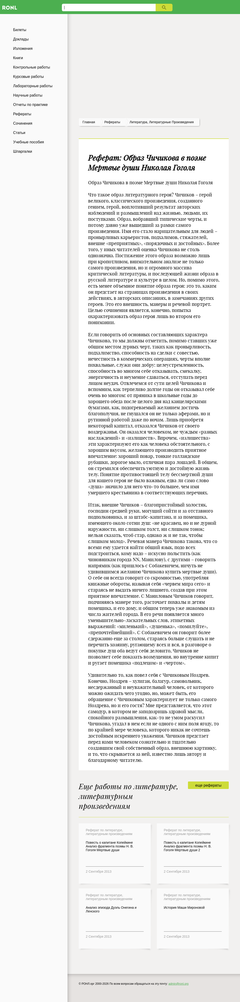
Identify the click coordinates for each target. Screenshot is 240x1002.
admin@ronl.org (179, 983)
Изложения (23, 49)
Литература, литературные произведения (162, 122)
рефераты (112, 122)
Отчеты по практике (30, 105)
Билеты (19, 30)
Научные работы (27, 95)
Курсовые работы (28, 77)
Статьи (19, 133)
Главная (88, 122)
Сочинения (22, 123)
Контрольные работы (31, 67)
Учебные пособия (28, 142)
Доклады (21, 39)
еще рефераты (208, 785)
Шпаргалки (22, 151)
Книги (18, 58)
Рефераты (22, 114)
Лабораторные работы (32, 86)
